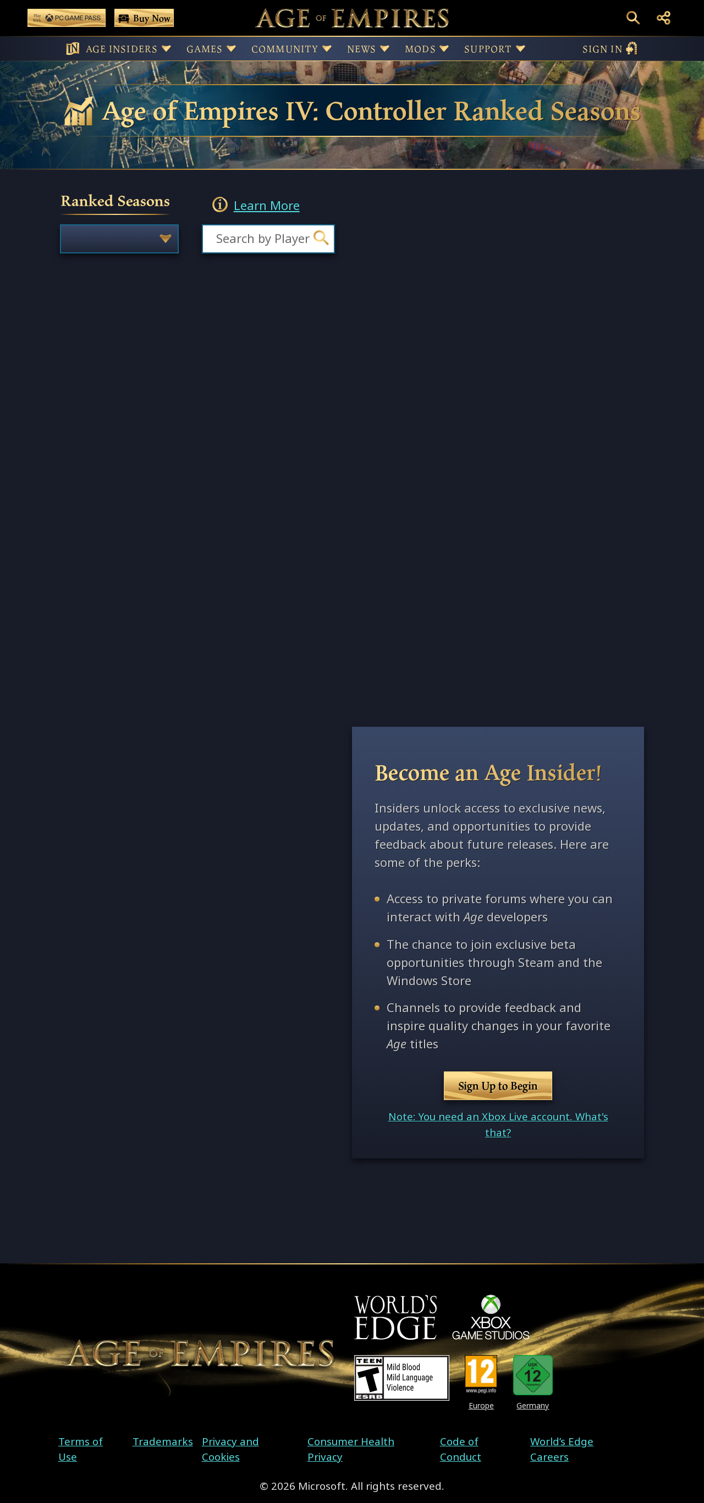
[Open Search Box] (633, 18)
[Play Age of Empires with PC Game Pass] (67, 18)
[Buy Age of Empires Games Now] (144, 18)
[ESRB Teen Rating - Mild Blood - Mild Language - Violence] (401, 1378)
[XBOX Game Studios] (491, 1317)
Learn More (267, 206)
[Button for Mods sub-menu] (444, 48)
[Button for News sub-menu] (385, 48)
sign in (609, 48)
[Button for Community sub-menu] (327, 48)
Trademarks (163, 1441)
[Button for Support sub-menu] (520, 48)
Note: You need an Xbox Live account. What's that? (498, 1124)
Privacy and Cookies (230, 1449)
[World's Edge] (395, 1317)
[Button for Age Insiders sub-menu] (166, 48)
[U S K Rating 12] (533, 1375)
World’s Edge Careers (561, 1449)
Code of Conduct (460, 1449)
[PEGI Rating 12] (481, 1375)
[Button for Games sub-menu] (231, 48)
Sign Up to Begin (498, 1085)
